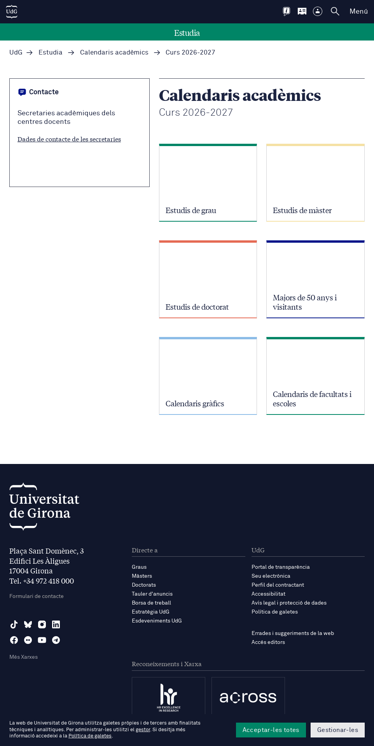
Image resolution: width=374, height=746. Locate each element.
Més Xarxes (23, 657)
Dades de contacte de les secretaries (69, 138)
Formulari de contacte (36, 596)
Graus (139, 567)
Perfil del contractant (278, 585)
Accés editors (268, 642)
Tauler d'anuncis (152, 594)
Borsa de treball (151, 603)
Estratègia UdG (151, 612)
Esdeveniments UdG (157, 621)
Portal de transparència (281, 567)
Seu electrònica (271, 576)
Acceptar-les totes (271, 730)
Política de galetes (275, 612)
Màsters (142, 576)
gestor (143, 729)
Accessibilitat (268, 594)
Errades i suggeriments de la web (293, 633)
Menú (359, 11)
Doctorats (144, 585)
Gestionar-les (337, 730)
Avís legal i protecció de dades (289, 603)
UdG (16, 52)
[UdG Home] (11, 11)
